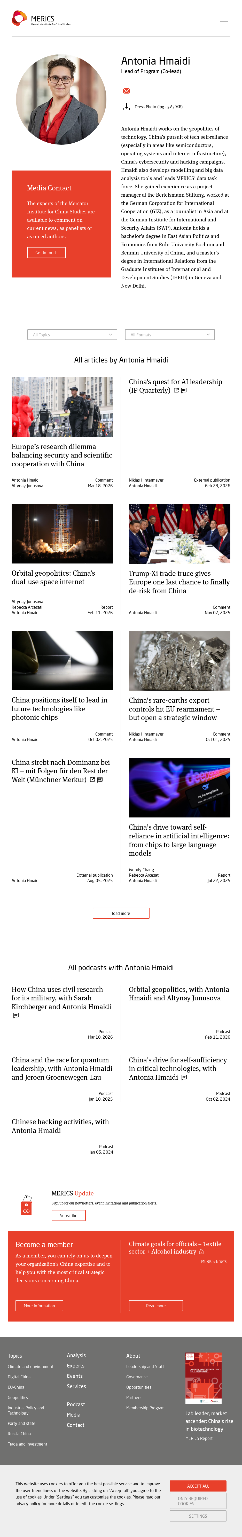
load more (121, 913)
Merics (42, 19)
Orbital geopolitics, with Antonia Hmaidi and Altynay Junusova (179, 993)
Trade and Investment (27, 1452)
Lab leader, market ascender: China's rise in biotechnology (209, 1430)
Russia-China (19, 1442)
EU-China (16, 1395)
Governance (137, 1385)
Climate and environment (30, 1375)
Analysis (76, 1363)
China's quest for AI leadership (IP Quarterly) (176, 385)
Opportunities (138, 1395)
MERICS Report (199, 1447)
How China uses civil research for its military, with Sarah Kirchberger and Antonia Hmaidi (62, 1001)
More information (39, 1314)
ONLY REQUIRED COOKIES (193, 1501)
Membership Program (145, 1416)
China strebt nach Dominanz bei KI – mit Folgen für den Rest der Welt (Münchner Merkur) (61, 770)
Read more (156, 1314)
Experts (75, 1374)
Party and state (21, 1432)
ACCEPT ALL (198, 1486)
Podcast (76, 1413)
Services (76, 1394)
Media (73, 1423)
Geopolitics (18, 1406)
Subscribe (68, 1224)
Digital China (19, 1385)
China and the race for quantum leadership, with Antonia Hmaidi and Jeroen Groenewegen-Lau (61, 1073)
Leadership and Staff (145, 1375)
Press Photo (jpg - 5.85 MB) (159, 106)
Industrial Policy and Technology (26, 1419)
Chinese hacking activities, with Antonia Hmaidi (61, 1134)
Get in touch (46, 252)
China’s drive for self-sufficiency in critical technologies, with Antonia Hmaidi (178, 1068)
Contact (75, 1433)
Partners (133, 1406)
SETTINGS (198, 1515)
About (133, 1364)
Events (75, 1384)
